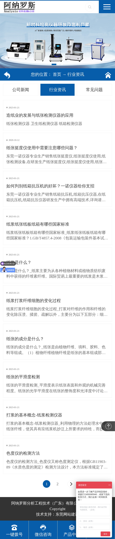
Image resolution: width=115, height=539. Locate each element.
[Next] (71, 484)
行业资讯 (75, 74)
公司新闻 (20, 89)
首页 (57, 74)
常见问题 (94, 89)
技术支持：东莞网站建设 (57, 514)
